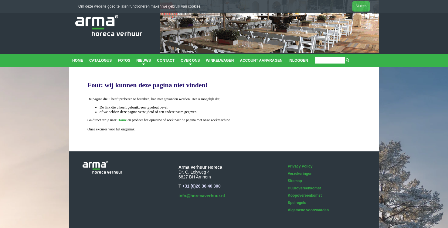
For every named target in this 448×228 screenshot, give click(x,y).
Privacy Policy (300, 166)
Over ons (190, 62)
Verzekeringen (300, 173)
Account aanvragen (261, 60)
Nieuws (143, 62)
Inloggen (298, 60)
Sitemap (295, 181)
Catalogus (100, 60)
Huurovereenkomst (304, 188)
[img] (347, 60)
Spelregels (297, 203)
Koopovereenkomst (305, 195)
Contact (166, 60)
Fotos (124, 60)
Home (77, 60)
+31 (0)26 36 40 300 (201, 186)
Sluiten (361, 6)
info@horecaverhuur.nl (201, 195)
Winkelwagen (220, 60)
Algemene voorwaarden (308, 210)
